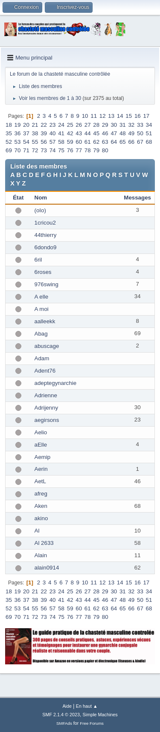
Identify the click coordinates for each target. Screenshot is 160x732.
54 (26, 142)
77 (79, 150)
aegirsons (47, 420)
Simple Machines (100, 714)
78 (87, 150)
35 (9, 133)
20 (26, 125)
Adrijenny (46, 407)
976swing (46, 284)
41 (61, 133)
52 (9, 142)
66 (131, 142)
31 (122, 125)
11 (93, 116)
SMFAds (64, 723)
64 (114, 142)
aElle (41, 444)
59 (70, 142)
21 (35, 125)
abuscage (47, 346)
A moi (42, 309)
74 (52, 150)
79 (96, 150)
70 (18, 150)
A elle (42, 296)
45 (96, 133)
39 (44, 133)
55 (35, 142)
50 (140, 133)
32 (131, 125)
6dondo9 (46, 247)
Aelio (41, 432)
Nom (41, 197)
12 (102, 116)
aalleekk (45, 321)
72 (35, 150)
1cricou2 (45, 222)
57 (52, 142)
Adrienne (46, 395)
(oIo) (40, 210)
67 (140, 142)
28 (96, 125)
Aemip (43, 457)
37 (26, 133)
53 (18, 142)
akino (41, 518)
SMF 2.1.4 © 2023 (61, 714)
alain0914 (47, 567)
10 (85, 116)
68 (149, 142)
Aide (67, 706)
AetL (40, 481)
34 (149, 125)
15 (128, 116)
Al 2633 (44, 543)
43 (79, 133)
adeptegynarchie (56, 383)
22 (44, 125)
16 (137, 116)
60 (79, 142)
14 (120, 116)
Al (37, 530)
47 (114, 133)
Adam (42, 358)
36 (18, 133)
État (18, 197)
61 (87, 142)
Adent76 (45, 370)
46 (105, 133)
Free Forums (92, 723)
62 (96, 142)
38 (35, 133)
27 (87, 125)
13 (111, 116)
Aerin (41, 469)
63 (105, 142)
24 (61, 125)
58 (61, 142)
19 (18, 125)
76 (70, 150)
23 (52, 125)
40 (52, 133)
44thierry (46, 235)
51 (149, 133)
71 (26, 150)
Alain (41, 555)
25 (70, 125)
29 (105, 125)
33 (140, 125)
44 (87, 133)
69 (9, 150)
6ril (38, 259)
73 (44, 150)
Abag (41, 333)
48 (122, 133)
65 (122, 142)
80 (105, 150)
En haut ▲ (87, 706)
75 (61, 150)
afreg (41, 493)
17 (146, 116)
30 (114, 125)
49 (131, 133)
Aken (41, 506)
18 (9, 125)
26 (79, 125)
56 (44, 142)
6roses (43, 272)
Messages (137, 197)
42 (70, 133)
